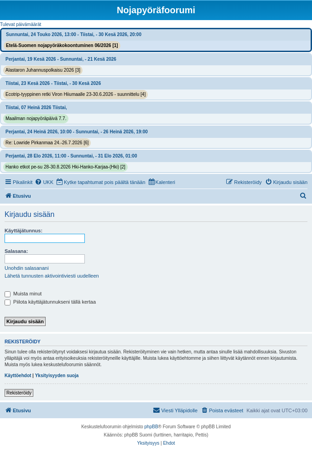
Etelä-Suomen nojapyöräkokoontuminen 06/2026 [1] (62, 45)
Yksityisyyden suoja (57, 375)
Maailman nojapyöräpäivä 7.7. (35, 118)
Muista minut (23, 293)
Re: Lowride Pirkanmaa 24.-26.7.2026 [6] (46, 142)
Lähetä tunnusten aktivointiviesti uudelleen (52, 276)
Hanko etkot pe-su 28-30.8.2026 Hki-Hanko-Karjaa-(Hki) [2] (65, 166)
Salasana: (16, 251)
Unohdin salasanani (27, 268)
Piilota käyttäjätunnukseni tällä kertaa (50, 302)
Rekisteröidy (18, 392)
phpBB (151, 426)
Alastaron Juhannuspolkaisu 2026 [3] (42, 70)
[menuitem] (44, 182)
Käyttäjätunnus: (23, 230)
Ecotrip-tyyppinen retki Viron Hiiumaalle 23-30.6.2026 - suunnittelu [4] (75, 94)
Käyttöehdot (18, 375)
